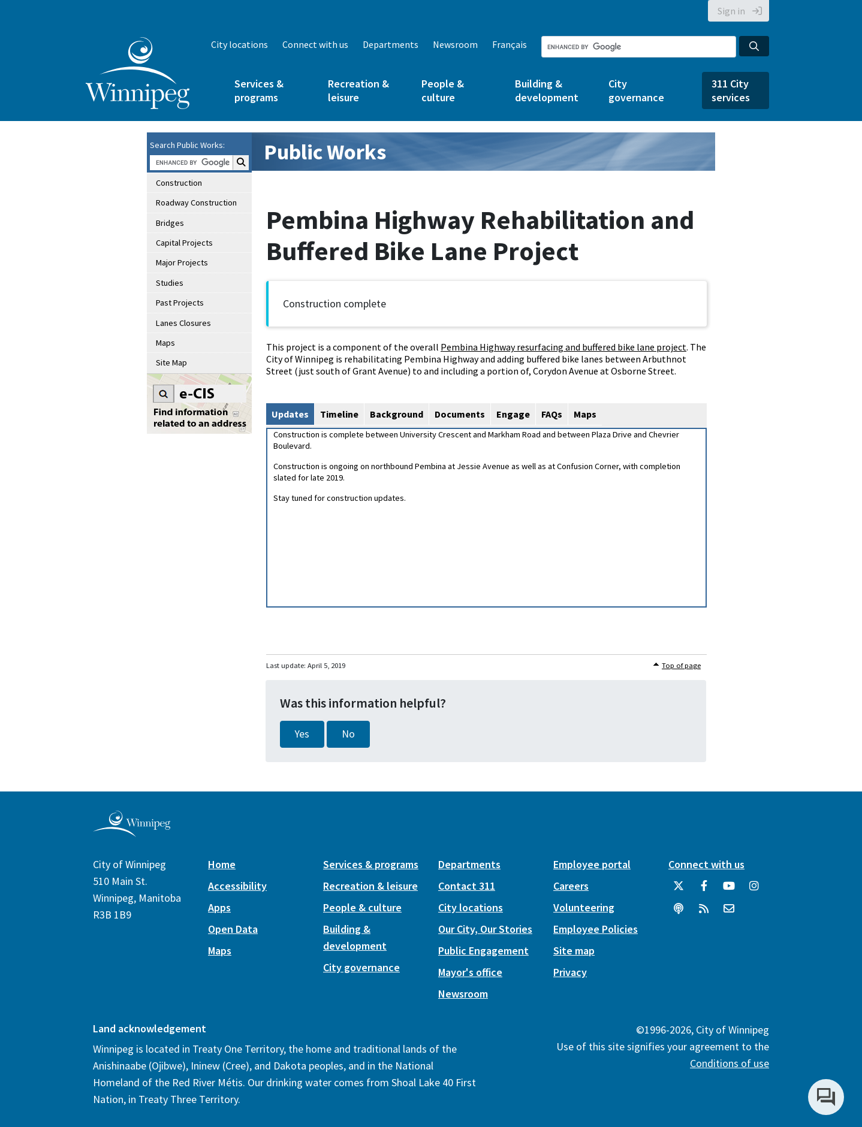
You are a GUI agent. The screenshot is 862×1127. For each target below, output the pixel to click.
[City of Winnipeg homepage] (131, 832)
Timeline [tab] (339, 414)
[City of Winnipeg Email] (729, 913)
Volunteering (583, 907)
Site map (574, 950)
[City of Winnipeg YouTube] (729, 890)
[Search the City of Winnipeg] (638, 47)
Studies (169, 282)
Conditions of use (729, 1063)
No (348, 734)
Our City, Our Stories (485, 929)
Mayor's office (470, 972)
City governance (636, 90)
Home (222, 864)
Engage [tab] (513, 414)
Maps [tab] (585, 414)
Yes (302, 734)
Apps (219, 907)
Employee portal (592, 864)
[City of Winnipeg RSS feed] (704, 913)
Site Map (171, 362)
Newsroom (455, 44)
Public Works (325, 151)
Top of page (681, 665)
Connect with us (315, 44)
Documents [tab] (460, 414)
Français (509, 44)
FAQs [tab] (551, 414)
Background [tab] (396, 414)
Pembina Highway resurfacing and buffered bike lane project (563, 347)
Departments (390, 44)
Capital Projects (184, 242)
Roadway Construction (196, 202)
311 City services (731, 90)
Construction (179, 182)
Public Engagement (483, 950)
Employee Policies (595, 929)
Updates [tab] (290, 414)
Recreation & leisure (358, 90)
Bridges (170, 222)
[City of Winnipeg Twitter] (678, 890)
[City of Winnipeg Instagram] (754, 890)
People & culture (442, 90)
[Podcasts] (678, 913)
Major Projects (182, 262)
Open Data (233, 929)
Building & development (546, 90)
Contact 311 (466, 886)
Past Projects (180, 302)
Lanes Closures (183, 323)
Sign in (731, 11)
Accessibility (237, 886)
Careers (571, 886)
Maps (165, 342)
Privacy (570, 972)
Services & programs (259, 90)
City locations (239, 44)
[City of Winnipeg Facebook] (704, 890)
